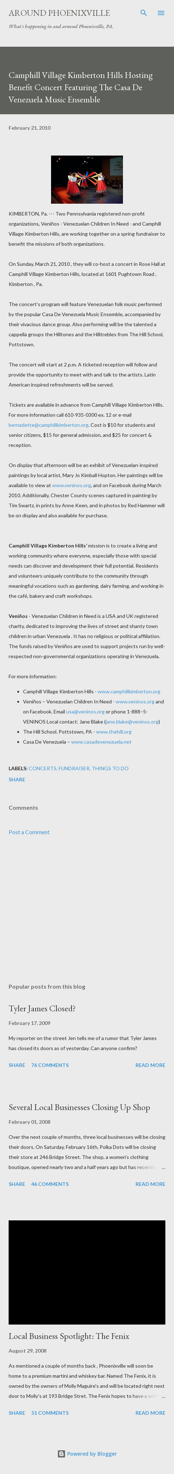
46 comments (50, 1184)
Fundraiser (74, 768)
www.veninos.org (71, 485)
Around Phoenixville (59, 12)
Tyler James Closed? (42, 1008)
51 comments (50, 1413)
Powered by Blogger (87, 1453)
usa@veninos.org (85, 711)
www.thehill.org (114, 732)
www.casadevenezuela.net (101, 742)
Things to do (110, 768)
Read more (150, 1065)
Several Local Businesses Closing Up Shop (79, 1107)
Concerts (42, 768)
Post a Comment (29, 831)
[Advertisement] (87, 909)
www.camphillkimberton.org (129, 691)
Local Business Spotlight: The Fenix (69, 1335)
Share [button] (17, 779)
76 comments (50, 1065)
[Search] (143, 13)
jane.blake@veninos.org (132, 721)
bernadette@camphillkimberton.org (48, 425)
